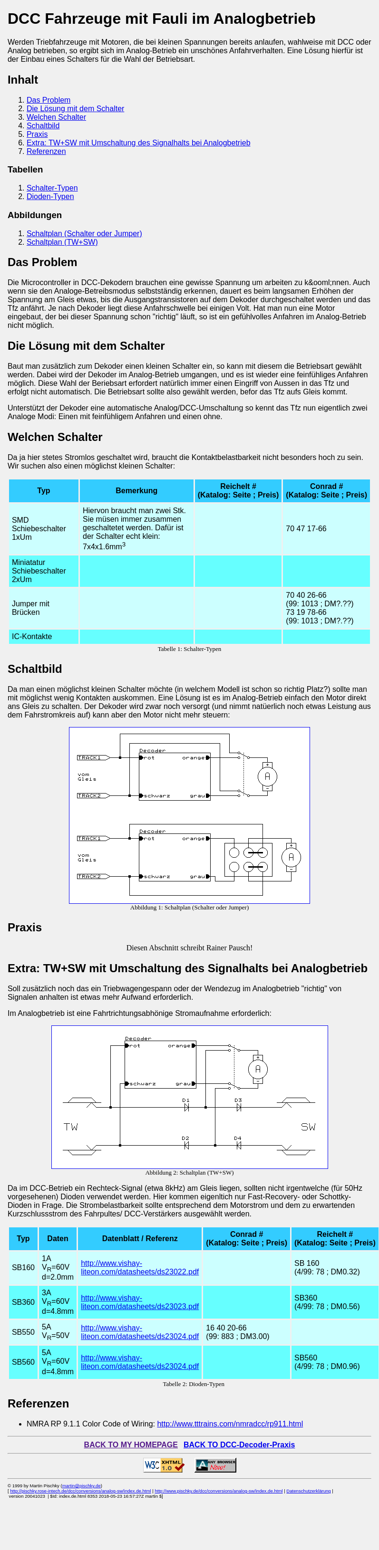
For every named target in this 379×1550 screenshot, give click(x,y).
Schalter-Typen (52, 188)
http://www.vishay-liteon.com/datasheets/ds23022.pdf (140, 1267)
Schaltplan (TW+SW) (62, 242)
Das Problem (48, 100)
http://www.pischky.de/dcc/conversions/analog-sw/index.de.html (218, 1490)
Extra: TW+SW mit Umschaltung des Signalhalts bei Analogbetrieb (139, 143)
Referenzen (46, 151)
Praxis (37, 134)
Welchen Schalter (56, 117)
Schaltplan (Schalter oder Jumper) (84, 234)
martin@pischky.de (81, 1485)
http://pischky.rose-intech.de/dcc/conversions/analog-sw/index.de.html (80, 1490)
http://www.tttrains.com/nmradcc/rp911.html (230, 1424)
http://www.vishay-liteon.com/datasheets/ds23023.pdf (140, 1302)
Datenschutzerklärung (308, 1490)
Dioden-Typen (50, 196)
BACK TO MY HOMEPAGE (131, 1445)
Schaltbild (43, 126)
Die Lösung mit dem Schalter (75, 109)
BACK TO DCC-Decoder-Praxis (239, 1445)
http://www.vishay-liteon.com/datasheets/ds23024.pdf (140, 1332)
